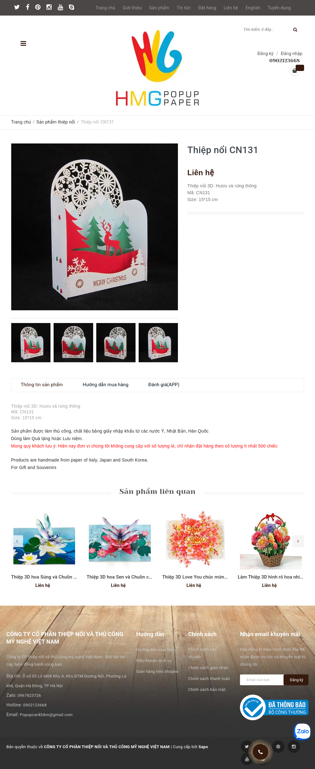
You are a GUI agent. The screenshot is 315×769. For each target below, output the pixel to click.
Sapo (203, 746)
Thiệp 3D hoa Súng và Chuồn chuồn (49, 577)
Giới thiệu (132, 7)
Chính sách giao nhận (208, 667)
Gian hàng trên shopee (157, 671)
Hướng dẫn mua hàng (156, 649)
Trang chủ (105, 7)
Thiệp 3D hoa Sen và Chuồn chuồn (123, 577)
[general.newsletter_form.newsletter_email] (263, 679)
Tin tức (184, 7)
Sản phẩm (159, 7)
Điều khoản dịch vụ (153, 660)
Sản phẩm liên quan (157, 491)
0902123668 (35, 705)
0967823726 (29, 695)
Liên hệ (231, 7)
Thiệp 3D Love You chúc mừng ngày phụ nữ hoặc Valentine (224, 577)
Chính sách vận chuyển (202, 653)
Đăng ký (265, 53)
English (253, 7)
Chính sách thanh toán (209, 678)
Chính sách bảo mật (207, 689)
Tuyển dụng (279, 7)
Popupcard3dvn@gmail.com (46, 714)
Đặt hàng (207, 7)
